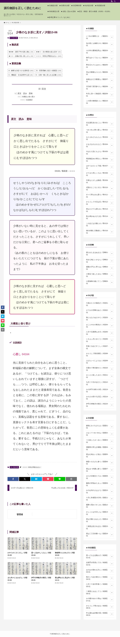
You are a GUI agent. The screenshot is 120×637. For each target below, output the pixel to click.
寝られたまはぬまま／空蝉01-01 (99, 253)
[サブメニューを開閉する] (111, 37)
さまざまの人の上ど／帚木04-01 (99, 145)
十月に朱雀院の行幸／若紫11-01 (99, 499)
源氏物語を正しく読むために (22, 8)
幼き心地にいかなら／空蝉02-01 (99, 261)
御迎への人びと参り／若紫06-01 (99, 463)
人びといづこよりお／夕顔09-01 (99, 362)
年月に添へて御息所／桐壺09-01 (99, 95)
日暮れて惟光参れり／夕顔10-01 (99, 369)
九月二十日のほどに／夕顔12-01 (99, 383)
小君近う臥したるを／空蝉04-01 (99, 275)
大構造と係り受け (28, 97)
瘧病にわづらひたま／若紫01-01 (99, 427)
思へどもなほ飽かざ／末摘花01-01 (99, 556)
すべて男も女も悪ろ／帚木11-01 (99, 196)
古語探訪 (29, 100)
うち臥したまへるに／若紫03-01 (99, 441)
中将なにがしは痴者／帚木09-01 (99, 181)
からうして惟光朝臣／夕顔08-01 (99, 354)
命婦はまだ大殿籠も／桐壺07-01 (99, 80)
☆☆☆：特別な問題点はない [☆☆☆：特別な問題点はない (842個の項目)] (49, 56)
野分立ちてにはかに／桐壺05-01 (99, 66)
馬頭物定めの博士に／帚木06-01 (99, 160)
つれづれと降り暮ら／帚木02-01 (99, 131)
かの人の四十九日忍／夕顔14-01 (99, 398)
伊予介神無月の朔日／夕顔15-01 (99, 405)
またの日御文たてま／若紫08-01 (99, 477)
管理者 (20, 514)
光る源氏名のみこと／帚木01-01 (99, 124)
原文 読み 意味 (25, 93)
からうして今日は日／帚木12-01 (99, 203)
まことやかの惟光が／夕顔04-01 (99, 326)
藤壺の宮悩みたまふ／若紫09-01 (99, 484)
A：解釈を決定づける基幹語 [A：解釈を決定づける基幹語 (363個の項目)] (21, 70)
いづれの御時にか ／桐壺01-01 (99, 37)
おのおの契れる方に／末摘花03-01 (99, 571)
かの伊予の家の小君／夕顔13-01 (99, 390)
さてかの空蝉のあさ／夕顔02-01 (99, 311)
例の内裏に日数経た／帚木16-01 (99, 232)
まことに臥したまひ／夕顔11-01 (99, 376)
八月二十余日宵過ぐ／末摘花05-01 (99, 585)
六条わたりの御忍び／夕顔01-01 (99, 304)
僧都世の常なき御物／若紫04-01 (99, 448)
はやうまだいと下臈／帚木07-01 (99, 167)
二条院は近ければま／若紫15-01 (99, 527)
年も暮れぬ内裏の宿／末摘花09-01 (99, 614)
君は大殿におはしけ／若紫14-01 (99, 520)
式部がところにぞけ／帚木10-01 (99, 188)
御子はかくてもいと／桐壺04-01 (99, 59)
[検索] (114, 1)
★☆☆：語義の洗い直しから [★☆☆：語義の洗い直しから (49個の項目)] (21, 56)
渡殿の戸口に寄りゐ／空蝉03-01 (99, 268)
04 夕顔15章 (13, 38)
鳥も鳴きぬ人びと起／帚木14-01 (99, 217)
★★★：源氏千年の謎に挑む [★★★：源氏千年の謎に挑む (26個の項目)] (21, 52)
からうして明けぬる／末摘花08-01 (99, 607)
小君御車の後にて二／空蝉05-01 (99, 282)
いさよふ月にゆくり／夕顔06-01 (99, 340)
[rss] (111, 1)
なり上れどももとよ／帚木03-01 (99, 138)
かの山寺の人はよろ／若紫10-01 (99, 491)
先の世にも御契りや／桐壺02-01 (99, 44)
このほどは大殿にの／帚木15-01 (99, 224)
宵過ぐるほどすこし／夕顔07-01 (99, 347)
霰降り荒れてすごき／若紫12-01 (99, 506)
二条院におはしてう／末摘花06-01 (99, 592)
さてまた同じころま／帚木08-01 (99, 174)
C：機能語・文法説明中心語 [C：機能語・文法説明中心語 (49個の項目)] (21, 75)
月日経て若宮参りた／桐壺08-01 (99, 87)
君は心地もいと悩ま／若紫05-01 (99, 455)
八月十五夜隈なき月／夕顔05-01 (99, 333)
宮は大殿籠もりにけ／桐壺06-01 (99, 73)
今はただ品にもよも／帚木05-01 (99, 152)
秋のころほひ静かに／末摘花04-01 (99, 578)
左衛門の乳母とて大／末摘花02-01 (99, 564)
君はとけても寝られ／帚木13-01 (99, 210)
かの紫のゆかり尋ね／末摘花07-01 (99, 599)
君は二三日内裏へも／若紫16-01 (99, 535)
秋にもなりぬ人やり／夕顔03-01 (99, 319)
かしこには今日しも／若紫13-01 (99, 513)
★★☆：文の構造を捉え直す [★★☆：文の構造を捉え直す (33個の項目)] (48, 52)
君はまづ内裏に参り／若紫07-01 (99, 470)
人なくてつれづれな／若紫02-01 (99, 434)
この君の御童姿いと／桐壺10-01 (99, 102)
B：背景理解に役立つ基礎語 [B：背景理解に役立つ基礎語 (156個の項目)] (48, 70)
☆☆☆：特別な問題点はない (32, 467)
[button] (13, 479)
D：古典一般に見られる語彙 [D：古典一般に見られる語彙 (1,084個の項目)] (48, 75)
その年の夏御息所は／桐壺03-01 (99, 51)
